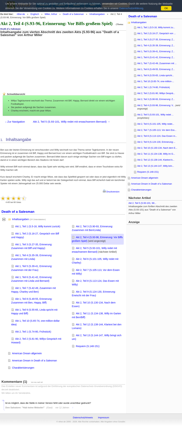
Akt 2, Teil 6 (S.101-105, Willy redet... (155, 124)
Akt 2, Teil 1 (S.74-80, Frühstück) (33, 331)
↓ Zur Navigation (15, 121)
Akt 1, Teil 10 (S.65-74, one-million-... (155, 81)
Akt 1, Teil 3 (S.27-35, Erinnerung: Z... (156, 39)
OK (166, 8)
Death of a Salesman (73, 14)
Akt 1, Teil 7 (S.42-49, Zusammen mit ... (157, 63)
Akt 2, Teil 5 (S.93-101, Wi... (142, 203)
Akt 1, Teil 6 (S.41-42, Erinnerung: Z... (156, 57)
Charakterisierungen (23, 367)
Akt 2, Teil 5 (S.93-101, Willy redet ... (155, 114)
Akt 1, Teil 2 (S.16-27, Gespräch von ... (156, 33)
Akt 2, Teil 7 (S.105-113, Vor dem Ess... (156, 130)
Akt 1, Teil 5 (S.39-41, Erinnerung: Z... (156, 51)
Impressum (103, 417)
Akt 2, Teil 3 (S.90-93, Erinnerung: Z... (156, 99)
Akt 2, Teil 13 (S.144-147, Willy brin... (155, 166)
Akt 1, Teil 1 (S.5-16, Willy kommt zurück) (37, 226)
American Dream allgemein (27, 353)
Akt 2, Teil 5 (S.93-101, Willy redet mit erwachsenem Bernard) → (71, 121)
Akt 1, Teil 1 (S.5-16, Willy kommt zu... (156, 27)
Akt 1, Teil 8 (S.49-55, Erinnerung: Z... (156, 69)
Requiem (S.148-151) (88, 346)
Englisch (35, 14)
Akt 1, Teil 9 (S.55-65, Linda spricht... (155, 75)
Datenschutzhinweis (83, 417)
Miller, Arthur (51, 14)
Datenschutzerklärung (131, 8)
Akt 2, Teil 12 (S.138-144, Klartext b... (155, 159)
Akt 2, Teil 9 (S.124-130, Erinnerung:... (156, 142)
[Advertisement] (29, 61)
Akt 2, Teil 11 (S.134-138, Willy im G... (156, 154)
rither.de (21, 14)
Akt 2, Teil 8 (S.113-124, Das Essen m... (157, 136)
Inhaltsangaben (97, 14)
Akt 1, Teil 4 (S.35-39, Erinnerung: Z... (156, 45)
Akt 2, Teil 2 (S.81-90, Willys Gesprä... (156, 93)
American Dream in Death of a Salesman (34, 360)
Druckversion (111, 191)
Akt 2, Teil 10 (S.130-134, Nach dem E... (157, 148)
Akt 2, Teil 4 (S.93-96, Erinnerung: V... (156, 105)
